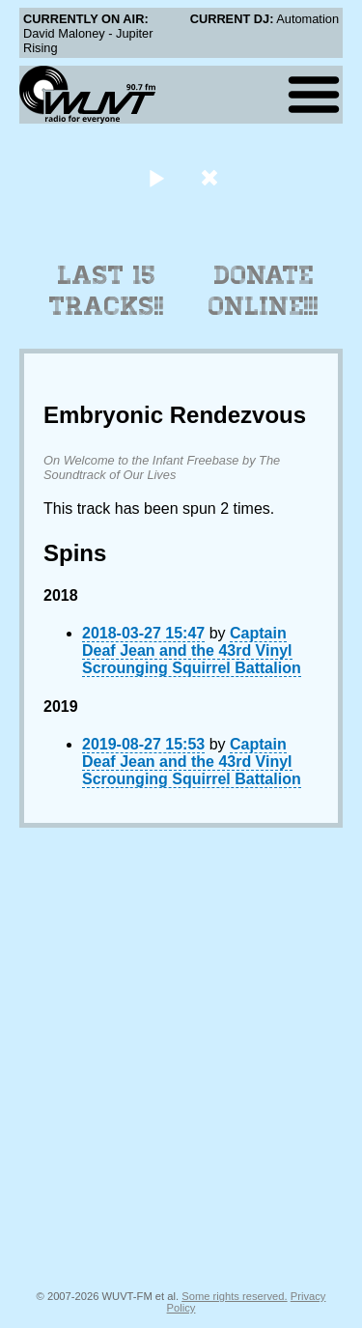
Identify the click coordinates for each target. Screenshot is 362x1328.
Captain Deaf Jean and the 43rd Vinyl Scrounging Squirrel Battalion (191, 650)
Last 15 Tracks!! (106, 291)
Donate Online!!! (264, 291)
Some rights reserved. (234, 1296)
